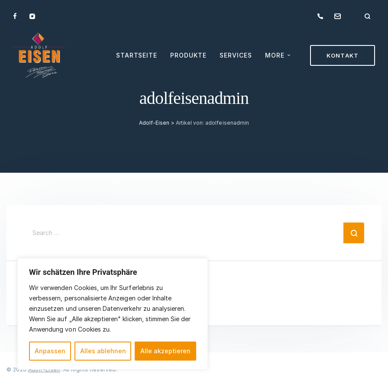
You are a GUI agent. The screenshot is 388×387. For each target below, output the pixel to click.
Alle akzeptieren (165, 351)
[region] (112, 314)
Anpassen (50, 351)
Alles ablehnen (103, 351)
